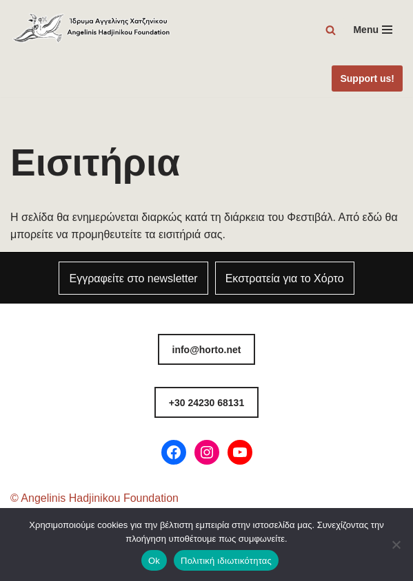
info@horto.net (206, 349)
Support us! (367, 78)
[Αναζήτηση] (330, 30)
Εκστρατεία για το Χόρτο (284, 278)
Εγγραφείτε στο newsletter (133, 278)
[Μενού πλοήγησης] (373, 29)
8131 (206, 402)
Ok (154, 561)
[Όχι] (396, 544)
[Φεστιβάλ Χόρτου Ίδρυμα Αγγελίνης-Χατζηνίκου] (91, 30)
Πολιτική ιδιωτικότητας (226, 561)
